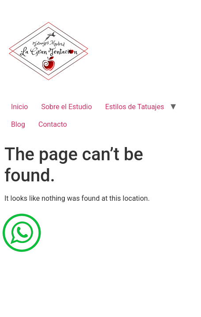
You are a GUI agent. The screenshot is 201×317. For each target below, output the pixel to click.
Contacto (52, 124)
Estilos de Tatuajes (134, 107)
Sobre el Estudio (66, 107)
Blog (18, 124)
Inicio (19, 107)
